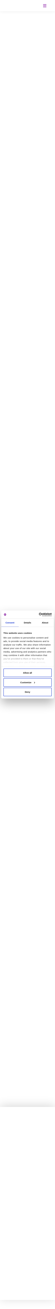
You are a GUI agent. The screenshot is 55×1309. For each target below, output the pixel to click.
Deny (27, 692)
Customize (27, 682)
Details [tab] (27, 622)
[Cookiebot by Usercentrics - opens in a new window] (39, 614)
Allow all (27, 673)
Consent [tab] (9, 622)
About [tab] (45, 622)
